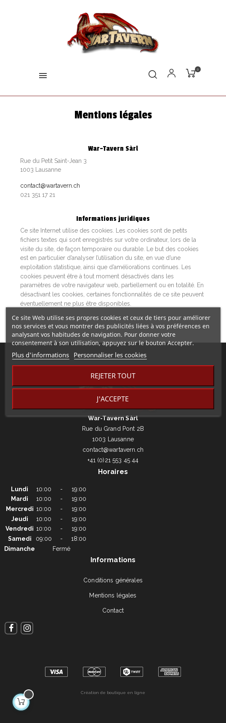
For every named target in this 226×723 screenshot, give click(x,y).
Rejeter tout (113, 375)
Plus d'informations (40, 355)
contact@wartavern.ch (50, 185)
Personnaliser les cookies (110, 355)
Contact (113, 610)
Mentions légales (112, 595)
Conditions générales (113, 580)
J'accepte (113, 398)
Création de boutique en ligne (113, 692)
